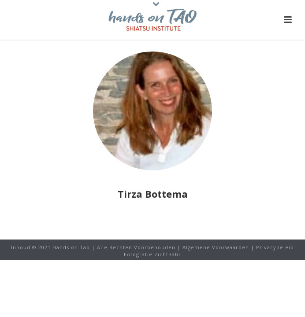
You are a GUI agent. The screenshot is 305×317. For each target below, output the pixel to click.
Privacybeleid (275, 247)
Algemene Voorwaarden (215, 247)
